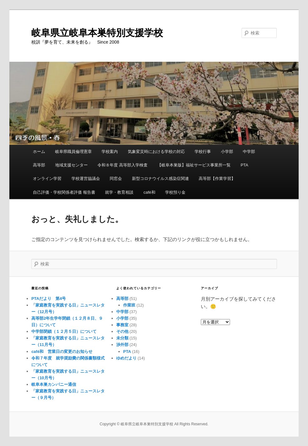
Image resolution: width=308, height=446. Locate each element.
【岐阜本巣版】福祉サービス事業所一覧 (194, 165)
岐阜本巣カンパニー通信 (53, 384)
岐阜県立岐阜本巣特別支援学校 (97, 33)
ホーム (39, 151)
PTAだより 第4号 (48, 298)
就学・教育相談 (119, 192)
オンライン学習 (47, 178)
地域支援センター (71, 165)
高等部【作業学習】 (217, 178)
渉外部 (122, 344)
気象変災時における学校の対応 (156, 151)
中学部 (249, 151)
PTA (244, 165)
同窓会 (116, 178)
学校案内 (110, 151)
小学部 (227, 151)
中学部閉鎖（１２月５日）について (64, 331)
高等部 (39, 165)
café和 (149, 192)
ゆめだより (126, 358)
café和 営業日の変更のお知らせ (61, 351)
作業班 (129, 305)
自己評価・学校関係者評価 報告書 (64, 192)
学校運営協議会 (85, 178)
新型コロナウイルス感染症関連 (160, 178)
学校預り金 (175, 192)
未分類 (122, 338)
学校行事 (203, 151)
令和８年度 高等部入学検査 (122, 165)
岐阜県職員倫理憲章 (73, 151)
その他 (122, 331)
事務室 (122, 325)
